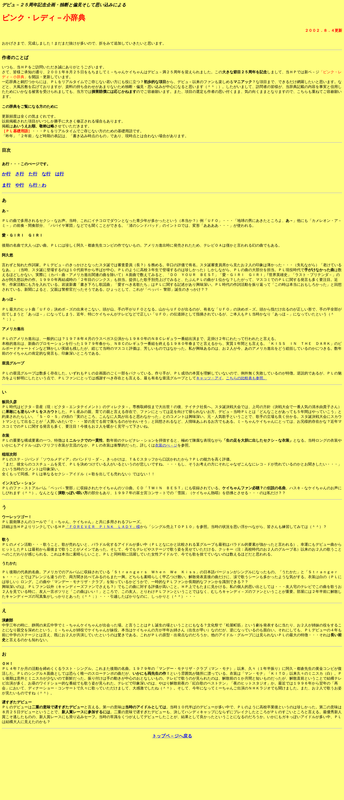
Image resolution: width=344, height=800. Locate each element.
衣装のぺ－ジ (166, 445)
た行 (32, 173)
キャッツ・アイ (209, 378)
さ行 (19, 173)
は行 (59, 173)
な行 (46, 173)
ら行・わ (37, 185)
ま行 (6, 185)
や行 (19, 185)
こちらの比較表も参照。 (246, 378)
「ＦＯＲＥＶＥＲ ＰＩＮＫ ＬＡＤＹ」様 (102, 527)
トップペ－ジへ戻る (172, 736)
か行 (6, 173)
